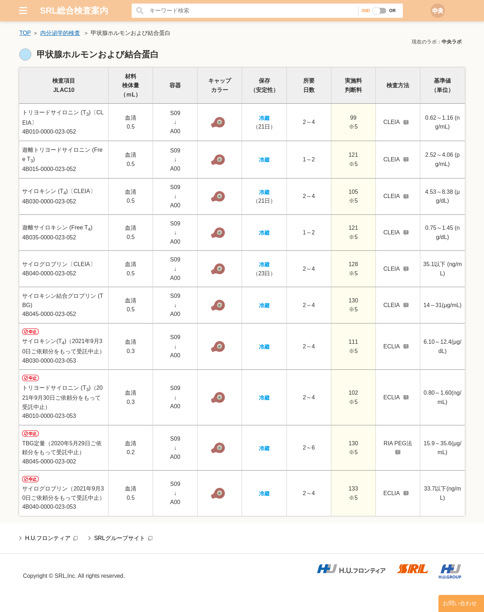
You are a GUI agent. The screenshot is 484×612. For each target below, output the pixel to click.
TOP (25, 33)
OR (392, 10)
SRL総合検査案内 (74, 10)
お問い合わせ (460, 603)
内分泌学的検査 (60, 33)
